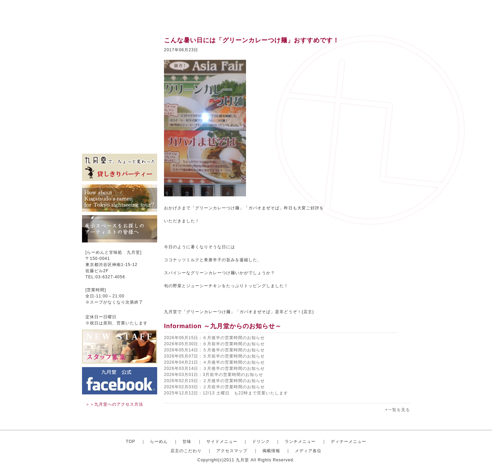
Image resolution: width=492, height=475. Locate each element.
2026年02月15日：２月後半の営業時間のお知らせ (214, 380)
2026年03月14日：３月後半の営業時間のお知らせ (214, 368)
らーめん (159, 441)
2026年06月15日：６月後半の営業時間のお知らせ (214, 337)
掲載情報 (119, 133)
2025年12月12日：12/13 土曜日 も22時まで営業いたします (226, 393)
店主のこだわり (119, 113)
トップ (119, 41)
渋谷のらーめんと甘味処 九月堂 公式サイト (125, 13)
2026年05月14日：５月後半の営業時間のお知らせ (214, 350)
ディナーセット (119, 102)
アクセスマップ (119, 123)
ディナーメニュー (348, 441)
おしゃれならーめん (119, 51)
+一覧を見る (397, 409)
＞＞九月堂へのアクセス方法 (114, 404)
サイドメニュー (119, 72)
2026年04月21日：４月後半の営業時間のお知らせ (214, 362)
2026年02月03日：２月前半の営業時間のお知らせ (214, 387)
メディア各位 (119, 143)
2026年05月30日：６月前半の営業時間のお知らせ (214, 343)
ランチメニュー (119, 92)
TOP (130, 441)
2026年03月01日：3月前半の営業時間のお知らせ (213, 374)
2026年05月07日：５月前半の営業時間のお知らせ (214, 356)
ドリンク (119, 82)
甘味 (119, 61)
